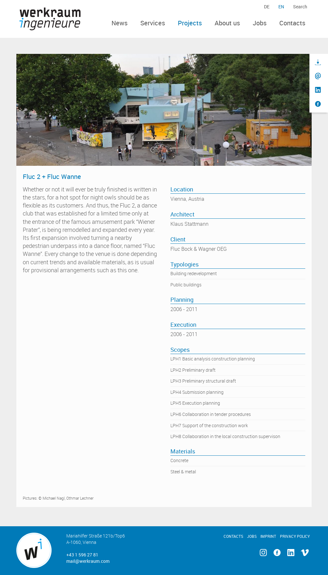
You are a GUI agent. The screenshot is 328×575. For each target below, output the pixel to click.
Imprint (268, 536)
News (119, 23)
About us (227, 23)
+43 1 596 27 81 (82, 555)
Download (318, 62)
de (266, 7)
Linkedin (291, 553)
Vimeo (305, 553)
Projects (190, 23)
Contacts (292, 23)
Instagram (263, 553)
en (281, 7)
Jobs (259, 23)
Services (152, 23)
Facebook (277, 553)
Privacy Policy (295, 536)
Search (300, 7)
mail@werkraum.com (88, 561)
